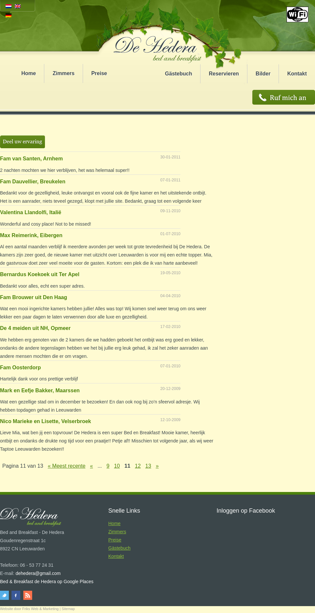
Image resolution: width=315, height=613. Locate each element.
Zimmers (63, 73)
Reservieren (224, 73)
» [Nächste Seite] (157, 466)
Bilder (263, 73)
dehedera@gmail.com (37, 573)
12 (138, 466)
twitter (5, 595)
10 (117, 466)
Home (28, 73)
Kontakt (297, 73)
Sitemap (68, 609)
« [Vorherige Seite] (91, 466)
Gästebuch (178, 73)
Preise (99, 73)
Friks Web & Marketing (40, 609)
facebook (16, 595)
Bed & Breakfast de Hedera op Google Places (47, 581)
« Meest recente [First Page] (67, 466)
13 (148, 466)
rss (27, 595)
